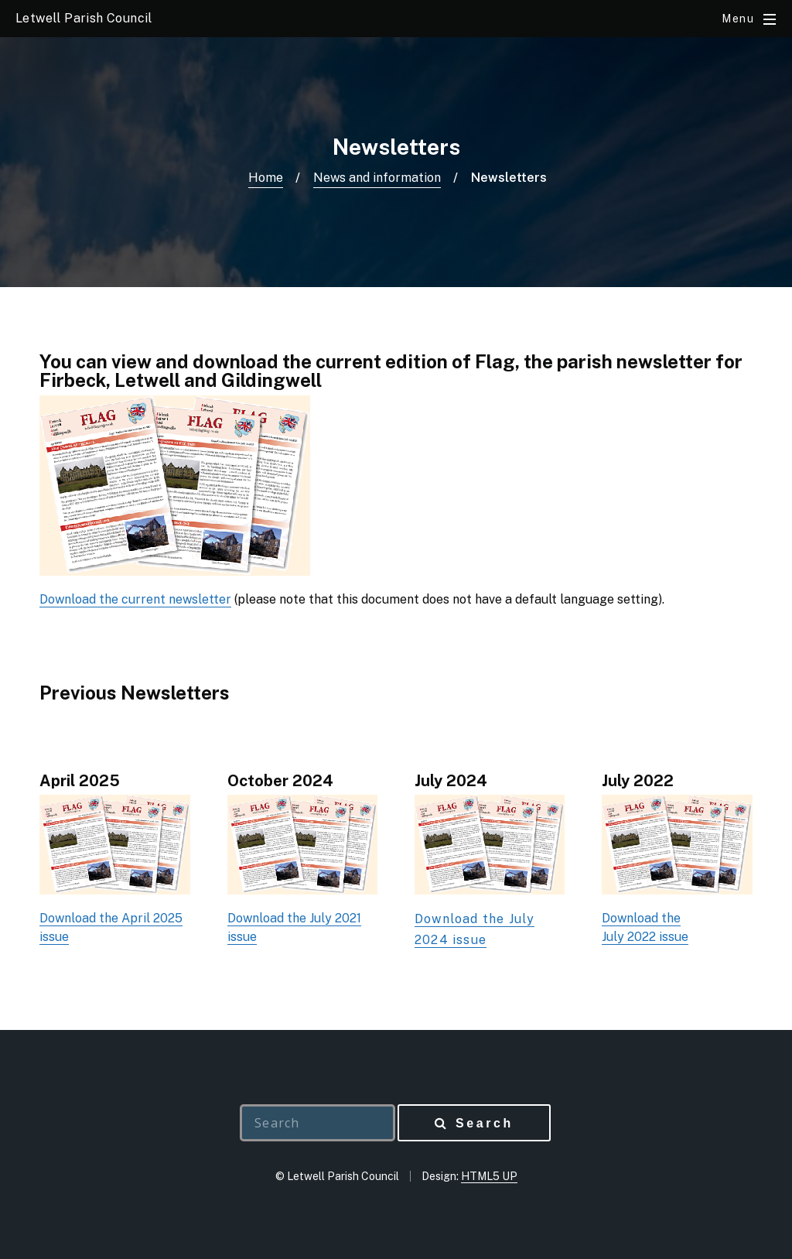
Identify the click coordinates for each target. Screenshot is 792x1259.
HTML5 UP (489, 1176)
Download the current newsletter (135, 599)
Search (485, 1123)
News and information (377, 177)
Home (265, 177)
